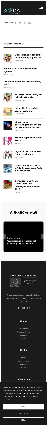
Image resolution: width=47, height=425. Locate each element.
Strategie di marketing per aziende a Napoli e (28, 96)
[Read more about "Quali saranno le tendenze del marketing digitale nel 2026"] (8, 58)
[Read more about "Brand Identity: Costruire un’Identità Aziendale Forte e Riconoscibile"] (8, 168)
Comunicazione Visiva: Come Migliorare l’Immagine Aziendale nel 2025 (27, 185)
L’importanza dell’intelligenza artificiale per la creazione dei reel (28, 125)
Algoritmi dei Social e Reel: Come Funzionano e (28, 153)
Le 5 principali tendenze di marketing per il (22, 83)
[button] (3, 236)
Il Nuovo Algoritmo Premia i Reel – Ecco (28, 139)
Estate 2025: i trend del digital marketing (26, 109)
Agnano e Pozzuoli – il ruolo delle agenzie (20, 70)
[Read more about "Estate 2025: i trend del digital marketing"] (8, 111)
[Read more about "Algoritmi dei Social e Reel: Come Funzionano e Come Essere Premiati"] (8, 154)
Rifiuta (23, 420)
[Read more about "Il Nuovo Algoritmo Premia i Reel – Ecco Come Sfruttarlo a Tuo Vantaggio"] (8, 141)
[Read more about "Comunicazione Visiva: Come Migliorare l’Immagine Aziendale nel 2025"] (8, 184)
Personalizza (23, 413)
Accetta (23, 407)
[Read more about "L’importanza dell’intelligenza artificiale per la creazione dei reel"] (8, 125)
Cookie (8, 399)
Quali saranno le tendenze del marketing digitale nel (28, 56)
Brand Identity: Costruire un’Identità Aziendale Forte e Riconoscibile (28, 168)
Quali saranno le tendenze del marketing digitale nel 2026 (21, 242)
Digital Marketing (13, 238)
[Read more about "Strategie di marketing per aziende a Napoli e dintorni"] (8, 97)
